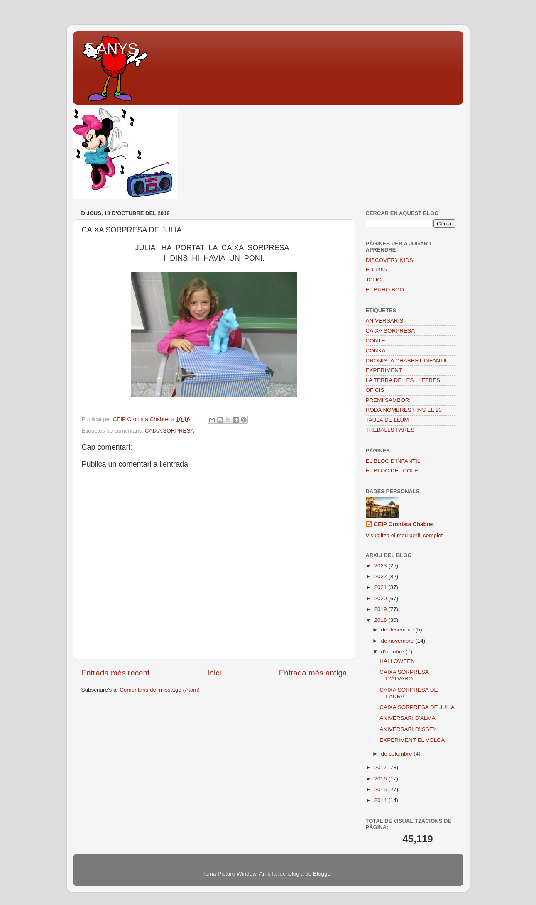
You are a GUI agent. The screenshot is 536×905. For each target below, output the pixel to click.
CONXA (376, 350)
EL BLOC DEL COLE (392, 470)
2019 (381, 609)
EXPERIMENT (384, 370)
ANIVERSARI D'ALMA (407, 718)
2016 (381, 778)
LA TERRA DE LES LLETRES (403, 380)
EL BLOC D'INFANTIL (393, 461)
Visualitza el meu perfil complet (404, 535)
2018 (381, 620)
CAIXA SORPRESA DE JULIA (417, 707)
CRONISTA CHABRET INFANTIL (407, 360)
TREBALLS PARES (390, 430)
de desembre (398, 629)
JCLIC (374, 279)
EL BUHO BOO (385, 289)
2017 (381, 767)
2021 (381, 587)
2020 (381, 598)
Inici (214, 672)
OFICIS (375, 390)
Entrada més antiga (313, 672)
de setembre (397, 754)
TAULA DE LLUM (387, 420)
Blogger (322, 874)
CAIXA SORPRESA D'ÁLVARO (403, 675)
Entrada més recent (115, 672)
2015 (381, 789)
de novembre (398, 641)
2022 (381, 576)
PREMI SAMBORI (388, 400)
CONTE (375, 341)
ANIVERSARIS (385, 321)
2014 (381, 800)
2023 (381, 566)
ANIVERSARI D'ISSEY (408, 729)
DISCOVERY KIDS (389, 260)
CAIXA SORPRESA (169, 431)
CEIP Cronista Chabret (404, 524)
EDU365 (376, 270)
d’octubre (393, 651)
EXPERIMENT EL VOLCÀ (412, 740)
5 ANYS (112, 48)
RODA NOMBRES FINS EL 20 (404, 410)
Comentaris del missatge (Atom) (160, 690)
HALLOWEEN (397, 661)
